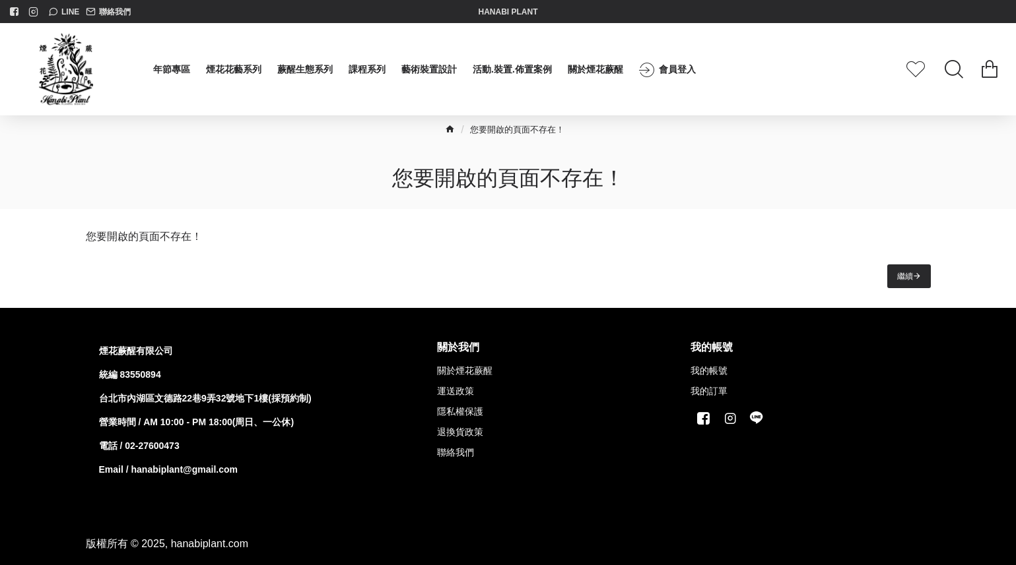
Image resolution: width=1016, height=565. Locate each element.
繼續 (905, 276)
